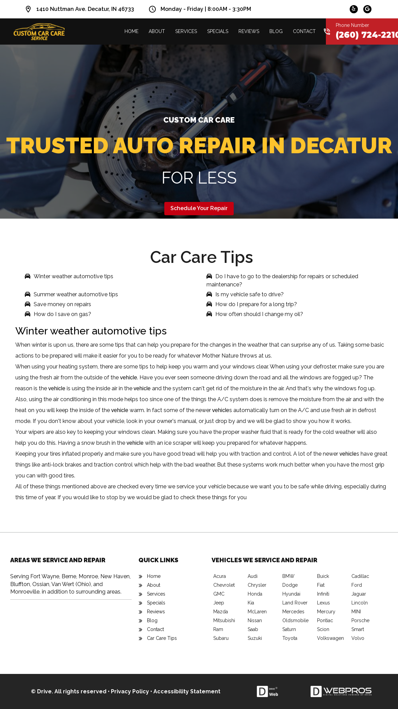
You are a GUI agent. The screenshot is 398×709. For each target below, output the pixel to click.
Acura (219, 576)
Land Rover (295, 602)
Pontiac (325, 620)
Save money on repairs (62, 304)
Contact (304, 31)
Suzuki (255, 638)
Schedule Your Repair (199, 208)
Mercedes (293, 611)
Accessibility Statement (186, 691)
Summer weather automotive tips (76, 294)
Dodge (290, 585)
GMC (219, 594)
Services (186, 31)
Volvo (357, 638)
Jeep (218, 602)
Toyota (289, 638)
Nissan (255, 620)
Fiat (321, 585)
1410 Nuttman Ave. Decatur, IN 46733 (85, 9)
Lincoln (359, 602)
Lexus (323, 602)
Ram (218, 629)
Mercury (326, 611)
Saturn (289, 629)
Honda (255, 594)
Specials (217, 31)
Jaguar (358, 594)
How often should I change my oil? (259, 314)
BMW (288, 576)
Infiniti (323, 594)
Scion (323, 629)
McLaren (257, 611)
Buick (323, 576)
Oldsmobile (295, 620)
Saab (253, 629)
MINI (356, 611)
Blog (276, 31)
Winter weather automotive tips (73, 276)
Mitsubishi (224, 620)
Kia (251, 602)
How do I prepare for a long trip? (256, 304)
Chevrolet (224, 585)
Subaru (221, 638)
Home (131, 31)
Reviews (248, 31)
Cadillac (360, 576)
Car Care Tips (162, 638)
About (157, 31)
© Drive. (42, 691)
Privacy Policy (130, 691)
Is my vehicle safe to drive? (249, 294)
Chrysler (257, 585)
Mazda (220, 611)
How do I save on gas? (62, 314)
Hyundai (291, 594)
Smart (357, 629)
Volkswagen (330, 638)
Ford (356, 585)
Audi (253, 576)
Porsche (360, 620)
